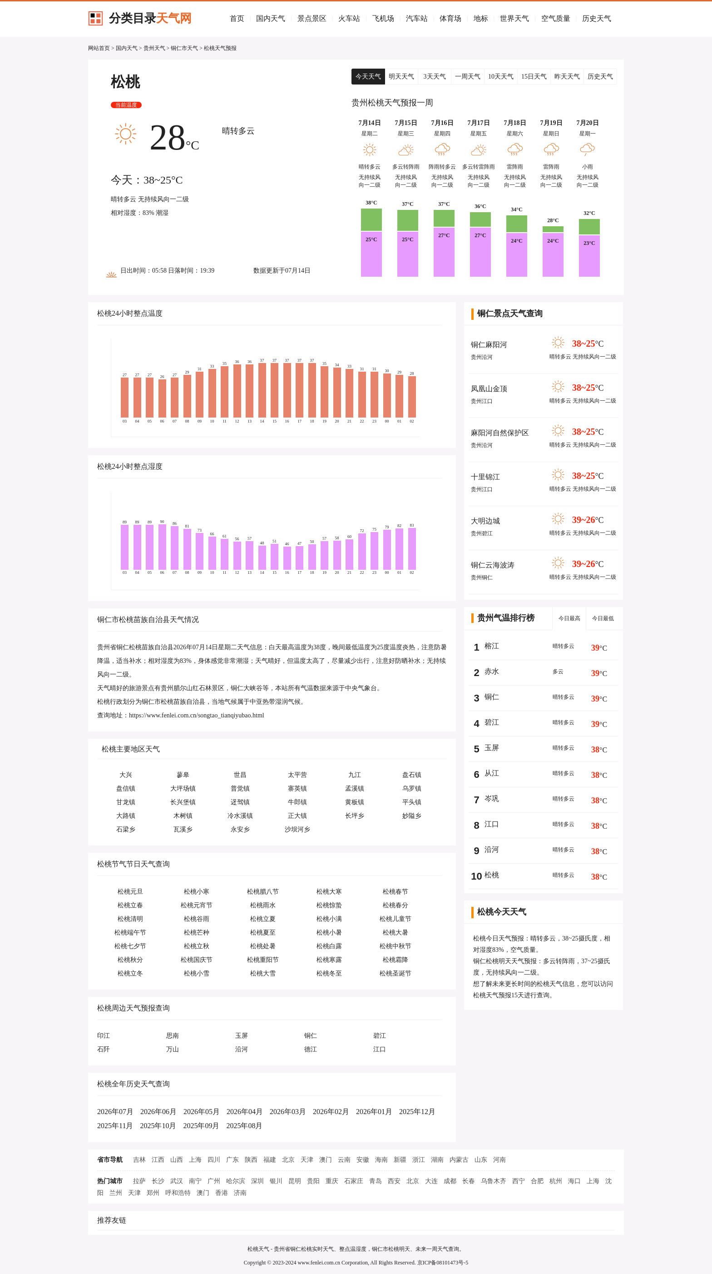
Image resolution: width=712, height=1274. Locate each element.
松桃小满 (329, 919)
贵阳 (313, 1181)
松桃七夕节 (130, 946)
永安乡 (240, 829)
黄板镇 (354, 802)
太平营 (297, 774)
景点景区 (311, 18)
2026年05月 (201, 1111)
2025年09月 (201, 1126)
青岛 (375, 1181)
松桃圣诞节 (395, 973)
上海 (195, 1159)
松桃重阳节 (263, 959)
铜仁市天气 (184, 48)
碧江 (492, 722)
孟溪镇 (354, 788)
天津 (307, 1159)
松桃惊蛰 (329, 905)
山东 (481, 1159)
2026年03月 (288, 1111)
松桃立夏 (263, 919)
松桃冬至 (329, 973)
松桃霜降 (395, 959)
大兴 (125, 774)
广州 (214, 1181)
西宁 (518, 1181)
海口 (574, 1181)
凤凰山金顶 (489, 389)
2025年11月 (115, 1126)
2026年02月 (331, 1111)
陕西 (251, 1159)
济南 (240, 1192)
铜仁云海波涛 (492, 565)
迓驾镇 (240, 802)
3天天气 (435, 76)
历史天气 (596, 18)
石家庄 (353, 1181)
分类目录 (150, 18)
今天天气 (368, 76)
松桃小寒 (196, 891)
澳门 (325, 1159)
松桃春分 (395, 905)
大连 (431, 1181)
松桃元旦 (130, 891)
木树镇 (183, 815)
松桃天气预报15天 (498, 995)
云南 (344, 1159)
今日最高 (569, 618)
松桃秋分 (130, 959)
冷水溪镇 (240, 815)
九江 (354, 774)
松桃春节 (395, 891)
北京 (288, 1159)
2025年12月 (417, 1111)
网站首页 (99, 48)
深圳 (257, 1181)
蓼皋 (183, 774)
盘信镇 (125, 788)
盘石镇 (411, 774)
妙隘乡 (411, 815)
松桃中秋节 (395, 946)
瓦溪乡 (183, 829)
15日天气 (534, 76)
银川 (276, 1181)
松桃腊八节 (263, 891)
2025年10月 (158, 1126)
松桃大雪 (263, 973)
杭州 (555, 1181)
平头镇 (411, 802)
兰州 (115, 1192)
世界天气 (514, 18)
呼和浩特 (178, 1192)
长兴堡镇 (183, 802)
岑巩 (492, 798)
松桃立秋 (196, 946)
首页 (237, 18)
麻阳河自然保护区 (500, 433)
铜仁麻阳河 (489, 344)
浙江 (418, 1159)
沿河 (492, 849)
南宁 (195, 1181)
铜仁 (492, 697)
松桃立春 (130, 905)
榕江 (492, 646)
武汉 (176, 1181)
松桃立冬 (130, 973)
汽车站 (417, 18)
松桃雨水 (263, 905)
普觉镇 (240, 788)
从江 (492, 773)
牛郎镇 (297, 802)
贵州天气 (154, 48)
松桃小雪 (196, 973)
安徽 (362, 1159)
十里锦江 (485, 477)
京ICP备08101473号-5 (443, 1262)
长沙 (158, 1181)
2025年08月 (244, 1126)
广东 (232, 1159)
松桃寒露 (329, 959)
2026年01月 (374, 1111)
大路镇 (125, 815)
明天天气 (401, 76)
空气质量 (555, 18)
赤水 (492, 671)
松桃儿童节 (395, 919)
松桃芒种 (196, 932)
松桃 (492, 875)
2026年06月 (158, 1111)
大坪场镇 (183, 788)
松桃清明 (130, 919)
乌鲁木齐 (493, 1181)
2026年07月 (115, 1111)
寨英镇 (297, 788)
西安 (394, 1181)
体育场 (450, 18)
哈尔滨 (235, 1181)
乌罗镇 (411, 788)
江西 (158, 1159)
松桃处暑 (263, 946)
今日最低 (603, 618)
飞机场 (383, 18)
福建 (269, 1159)
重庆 (332, 1181)
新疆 (400, 1159)
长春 (468, 1181)
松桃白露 (329, 946)
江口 (492, 824)
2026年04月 (245, 1111)
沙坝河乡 (297, 829)
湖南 (437, 1159)
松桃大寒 (329, 891)
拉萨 (139, 1181)
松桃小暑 (329, 932)
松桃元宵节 (197, 905)
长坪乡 (354, 815)
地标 (481, 18)
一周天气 (467, 76)
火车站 (349, 18)
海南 (381, 1159)
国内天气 (270, 18)
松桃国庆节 (197, 959)
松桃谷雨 (196, 919)
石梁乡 (125, 829)
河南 (499, 1159)
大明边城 (485, 521)
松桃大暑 (395, 932)
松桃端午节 (130, 932)
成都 (450, 1181)
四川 (214, 1159)
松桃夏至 (263, 932)
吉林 (139, 1159)
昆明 (294, 1181)
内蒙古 (459, 1159)
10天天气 (501, 76)
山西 (176, 1159)
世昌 (240, 774)
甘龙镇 (125, 802)
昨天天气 (567, 76)
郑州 (153, 1192)
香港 (221, 1192)
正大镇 (297, 815)
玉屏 (492, 747)
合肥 (537, 1181)
